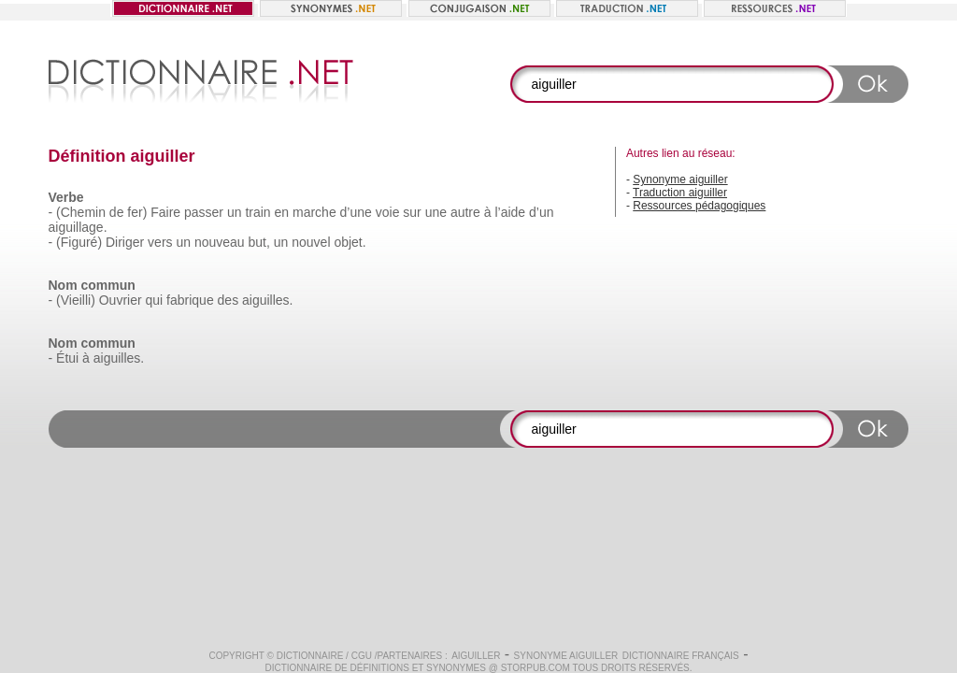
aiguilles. (267, 300)
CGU (361, 656)
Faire (165, 212)
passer (203, 212)
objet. (349, 242)
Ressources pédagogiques (699, 205)
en (282, 212)
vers (160, 242)
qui (155, 300)
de (116, 212)
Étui (67, 358)
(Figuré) (79, 242)
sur (412, 212)
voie (388, 212)
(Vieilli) (75, 300)
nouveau (219, 242)
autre (465, 212)
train (257, 212)
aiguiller (475, 656)
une (436, 212)
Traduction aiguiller (680, 192)
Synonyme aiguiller (680, 179)
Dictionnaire (310, 656)
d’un (541, 212)
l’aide (509, 212)
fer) (137, 212)
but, (259, 242)
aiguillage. (78, 227)
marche (314, 212)
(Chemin (81, 212)
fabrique (190, 300)
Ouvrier (120, 300)
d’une (356, 212)
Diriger (125, 242)
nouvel (311, 242)
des (228, 300)
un (234, 212)
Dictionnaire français (680, 656)
